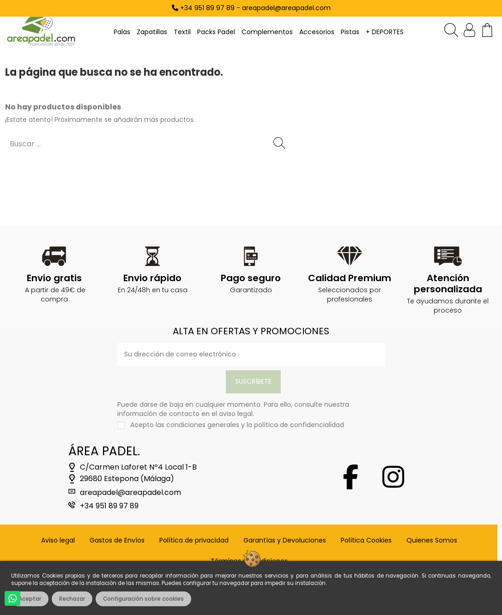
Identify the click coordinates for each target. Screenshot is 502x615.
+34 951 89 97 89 (109, 506)
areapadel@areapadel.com (130, 492)
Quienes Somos (431, 540)
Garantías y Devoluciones (284, 540)
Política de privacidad (194, 540)
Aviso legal (58, 540)
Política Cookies (366, 540)
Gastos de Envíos (117, 540)
